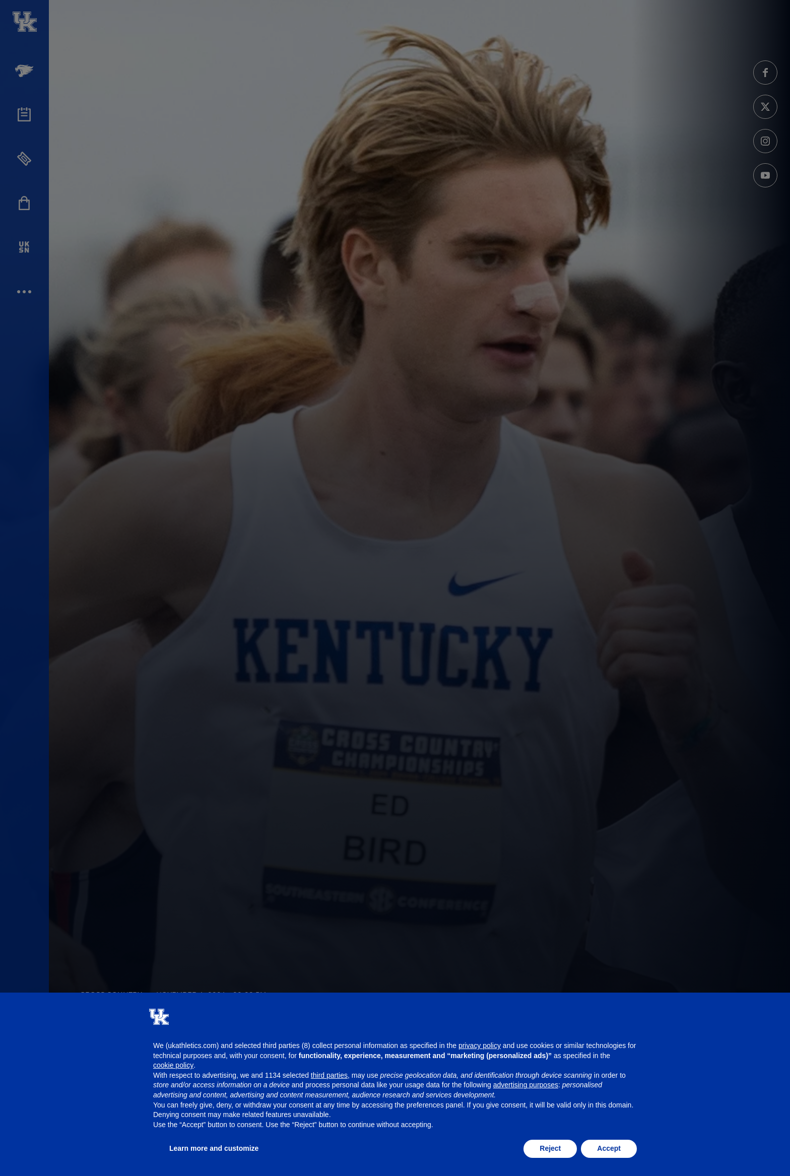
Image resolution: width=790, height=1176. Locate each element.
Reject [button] (550, 1148)
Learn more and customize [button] (213, 1148)
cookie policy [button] (173, 1065)
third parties (329, 1075)
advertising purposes (525, 1085)
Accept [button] (609, 1148)
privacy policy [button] (479, 1045)
